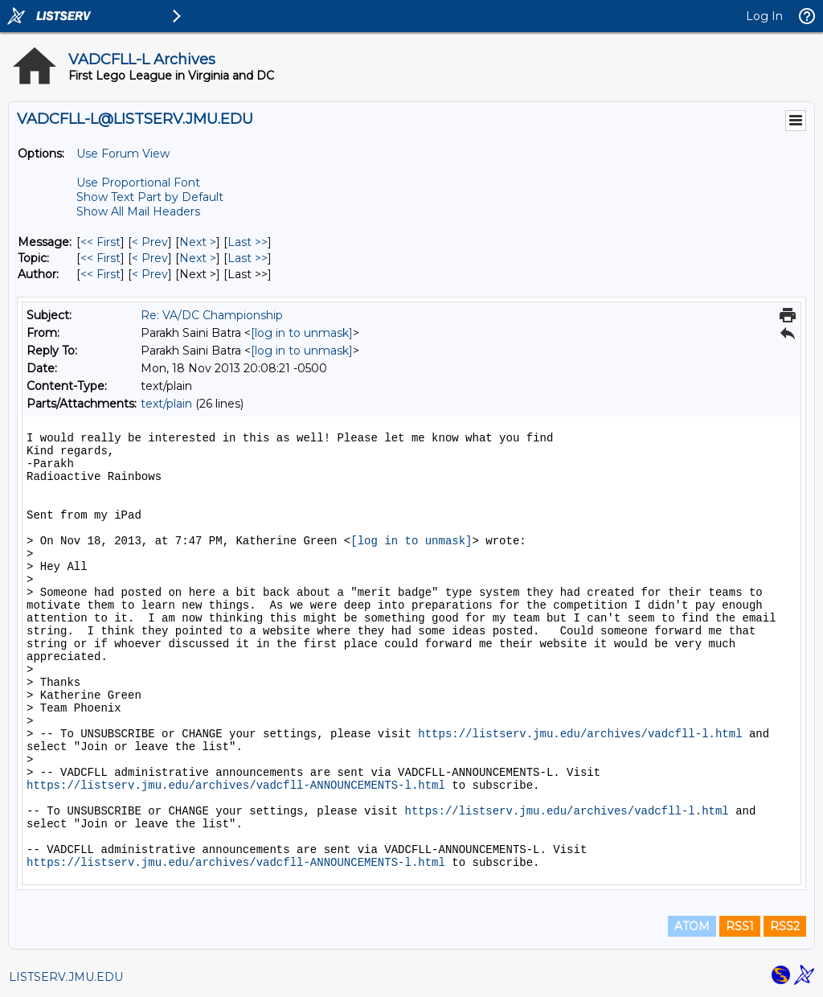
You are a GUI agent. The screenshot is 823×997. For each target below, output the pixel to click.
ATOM (692, 926)
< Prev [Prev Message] (150, 242)
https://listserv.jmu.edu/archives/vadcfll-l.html (580, 734)
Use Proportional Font (138, 182)
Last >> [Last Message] (247, 242)
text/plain (166, 403)
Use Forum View (123, 153)
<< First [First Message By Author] (100, 274)
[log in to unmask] (302, 333)
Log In (764, 16)
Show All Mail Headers (138, 211)
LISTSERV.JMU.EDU (66, 977)
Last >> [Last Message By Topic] (247, 258)
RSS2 (785, 926)
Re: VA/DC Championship (212, 315)
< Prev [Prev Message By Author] (150, 274)
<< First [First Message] (100, 242)
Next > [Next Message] (197, 242)
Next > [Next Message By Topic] (197, 258)
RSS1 (740, 926)
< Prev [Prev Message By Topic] (150, 258)
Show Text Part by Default (149, 197)
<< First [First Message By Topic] (100, 258)
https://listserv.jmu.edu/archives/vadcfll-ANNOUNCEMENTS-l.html (236, 785)
